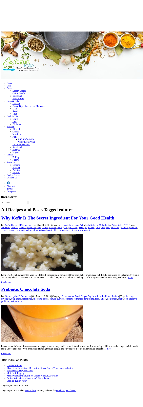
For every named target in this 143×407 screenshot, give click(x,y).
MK (108, 227)
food (59, 227)
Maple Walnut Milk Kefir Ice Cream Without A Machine (32, 375)
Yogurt (15, 152)
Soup (14, 114)
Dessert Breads (19, 91)
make (120, 299)
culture (45, 227)
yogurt (87, 230)
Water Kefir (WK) (26, 142)
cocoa (45, 299)
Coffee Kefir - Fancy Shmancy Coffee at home (28, 378)
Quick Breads (18, 93)
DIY (14, 121)
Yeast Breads (18, 98)
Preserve (11, 162)
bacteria (22, 227)
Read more (6, 282)
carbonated (27, 299)
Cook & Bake (13, 101)
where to (70, 230)
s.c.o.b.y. (5, 230)
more (130, 277)
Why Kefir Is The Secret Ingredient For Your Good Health (57, 217)
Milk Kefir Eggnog (15, 373)
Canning (16, 165)
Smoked (16, 172)
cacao (18, 299)
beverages (5, 299)
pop (126, 299)
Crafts (15, 119)
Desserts (16, 103)
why (77, 230)
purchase (133, 227)
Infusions (16, 134)
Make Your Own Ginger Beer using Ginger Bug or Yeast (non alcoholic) (40, 368)
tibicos (56, 230)
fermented (78, 299)
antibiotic (5, 227)
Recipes (115, 296)
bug (13, 299)
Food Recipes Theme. (66, 390)
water (62, 230)
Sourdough (17, 96)
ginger (103, 299)
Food (76, 225)
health (81, 227)
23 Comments (24, 225)
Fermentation (67, 225)
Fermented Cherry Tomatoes (20, 370)
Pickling (16, 170)
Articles (14, 227)
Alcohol (16, 129)
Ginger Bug (86, 296)
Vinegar (16, 149)
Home (9, 83)
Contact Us (12, 177)
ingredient (89, 227)
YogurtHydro (11, 225)
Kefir (14, 137)
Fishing (15, 157)
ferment (52, 227)
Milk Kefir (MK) (26, 139)
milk (103, 227)
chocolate (37, 299)
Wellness (16, 124)
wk (81, 230)
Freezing (16, 167)
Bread (9, 88)
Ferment (10, 126)
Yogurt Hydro (11, 296)
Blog (9, 85)
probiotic (124, 227)
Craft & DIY (12, 116)
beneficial (31, 227)
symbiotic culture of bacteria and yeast (34, 230)
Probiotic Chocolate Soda (25, 289)
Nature (15, 160)
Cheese (15, 131)
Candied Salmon (14, 365)
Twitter (10, 189)
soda (20, 301)
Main (14, 108)
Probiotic (106, 225)
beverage (130, 296)
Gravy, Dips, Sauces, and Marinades (28, 106)
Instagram (11, 191)
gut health (72, 227)
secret (12, 230)
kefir (98, 227)
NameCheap (30, 390)
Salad (15, 111)
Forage (10, 154)
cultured (60, 299)
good (65, 227)
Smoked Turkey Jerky (17, 381)
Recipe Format (13, 175)
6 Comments (25, 296)
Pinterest (11, 186)
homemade (112, 299)
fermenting (89, 299)
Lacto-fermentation (21, 144)
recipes (13, 301)
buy (39, 227)
